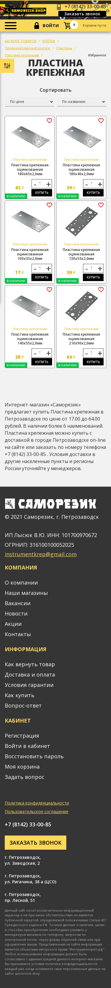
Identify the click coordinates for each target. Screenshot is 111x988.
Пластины (64, 48)
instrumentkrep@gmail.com (41, 554)
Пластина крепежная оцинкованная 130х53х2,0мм (81, 254)
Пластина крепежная (22, 55)
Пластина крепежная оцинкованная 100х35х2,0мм (30, 254)
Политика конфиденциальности (37, 803)
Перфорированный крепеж (27, 48)
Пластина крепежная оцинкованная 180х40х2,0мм (81, 169)
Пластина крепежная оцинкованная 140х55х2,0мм (30, 339)
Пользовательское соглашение (36, 811)
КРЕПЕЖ (48, 41)
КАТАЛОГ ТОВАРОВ (20, 41)
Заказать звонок (82, 14)
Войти (51, 25)
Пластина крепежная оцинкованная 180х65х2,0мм (30, 169)
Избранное (97, 55)
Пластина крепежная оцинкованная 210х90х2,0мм (81, 339)
